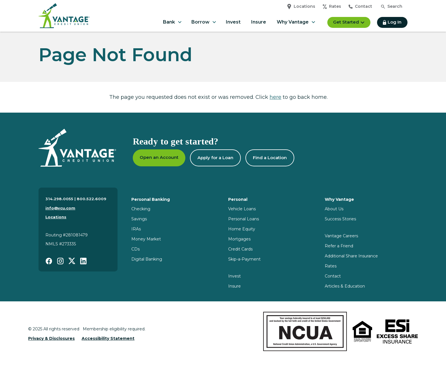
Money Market (146, 239)
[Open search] (392, 6)
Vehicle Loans (242, 208)
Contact (360, 6)
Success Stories (340, 218)
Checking (140, 208)
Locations (301, 6)
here (275, 97)
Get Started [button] (349, 22)
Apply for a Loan (215, 157)
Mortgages (239, 239)
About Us (334, 208)
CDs (135, 249)
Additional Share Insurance (351, 256)
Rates (332, 6)
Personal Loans (243, 218)
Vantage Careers (341, 235)
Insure (258, 22)
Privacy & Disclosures (51, 338)
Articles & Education (345, 286)
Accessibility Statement (108, 338)
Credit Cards (240, 249)
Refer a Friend (339, 246)
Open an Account (159, 157)
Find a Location (270, 157)
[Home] (64, 22)
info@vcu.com (60, 208)
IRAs (136, 229)
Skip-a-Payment (244, 259)
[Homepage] (77, 148)
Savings (139, 218)
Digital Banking (146, 259)
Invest (233, 22)
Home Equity (241, 229)
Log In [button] (392, 22)
